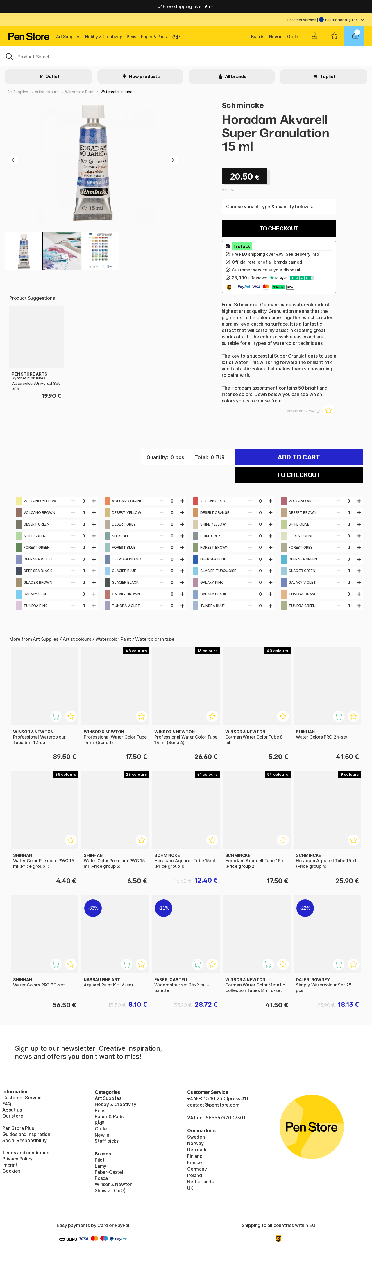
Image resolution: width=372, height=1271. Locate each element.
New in (275, 36)
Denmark (197, 1150)
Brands (257, 36)
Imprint (10, 1165)
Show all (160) (110, 1190)
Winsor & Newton (113, 1184)
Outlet (293, 36)
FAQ (6, 1104)
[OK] (186, 56)
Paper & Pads (154, 36)
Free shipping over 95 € (186, 6)
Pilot (100, 1160)
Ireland (194, 1175)
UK (190, 1188)
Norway (195, 1143)
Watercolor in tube (117, 92)
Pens (131, 36)
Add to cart (299, 457)
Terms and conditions (25, 1152)
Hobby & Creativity (103, 36)
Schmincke (243, 105)
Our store (12, 1116)
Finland (195, 1156)
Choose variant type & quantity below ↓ (270, 207)
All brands (235, 76)
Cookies (11, 1171)
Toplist (327, 76)
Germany (197, 1169)
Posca (101, 1178)
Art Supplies (68, 36)
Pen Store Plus (18, 1128)
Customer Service (22, 1097)
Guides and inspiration (26, 1134)
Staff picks (107, 1141)
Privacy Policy (17, 1159)
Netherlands (200, 1182)
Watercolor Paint (79, 92)
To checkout (279, 228)
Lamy (100, 1166)
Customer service (300, 19)
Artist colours (46, 92)
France (194, 1162)
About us (12, 1110)
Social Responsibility (24, 1140)
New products (144, 76)
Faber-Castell (109, 1172)
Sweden (196, 1137)
